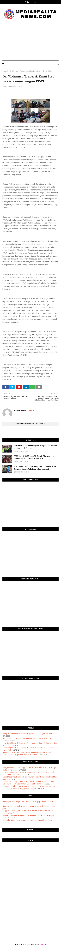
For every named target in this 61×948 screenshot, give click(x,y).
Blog (25, 945)
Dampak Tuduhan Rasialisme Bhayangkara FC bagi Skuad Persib (28, 733)
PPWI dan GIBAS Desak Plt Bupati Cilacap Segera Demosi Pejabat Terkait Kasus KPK (34, 457)
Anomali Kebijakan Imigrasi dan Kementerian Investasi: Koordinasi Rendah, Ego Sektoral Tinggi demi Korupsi (28, 787)
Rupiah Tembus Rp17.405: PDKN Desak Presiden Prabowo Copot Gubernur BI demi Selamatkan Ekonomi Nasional (28, 782)
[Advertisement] (30, 40)
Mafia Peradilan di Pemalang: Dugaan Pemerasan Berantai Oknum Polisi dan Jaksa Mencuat (35, 467)
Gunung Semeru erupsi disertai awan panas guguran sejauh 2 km (28, 801)
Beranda (5, 71)
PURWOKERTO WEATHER (30, 854)
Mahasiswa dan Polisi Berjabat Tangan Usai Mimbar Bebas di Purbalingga (36, 447)
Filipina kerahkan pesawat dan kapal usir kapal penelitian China (27, 820)
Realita (30, 410)
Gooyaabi (43, 945)
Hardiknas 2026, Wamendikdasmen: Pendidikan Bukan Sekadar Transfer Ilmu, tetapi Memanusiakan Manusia (27, 753)
